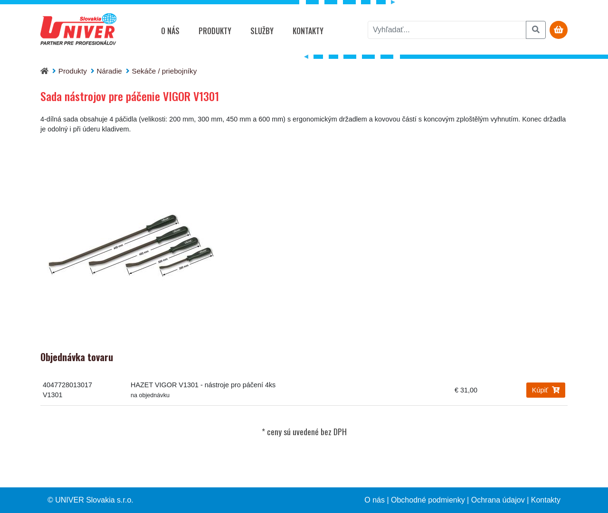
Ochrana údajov (498, 500)
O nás (170, 31)
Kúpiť (546, 390)
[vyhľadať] (447, 30)
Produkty (215, 31)
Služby (262, 31)
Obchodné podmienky (428, 500)
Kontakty (308, 31)
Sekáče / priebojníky (164, 71)
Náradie (109, 71)
